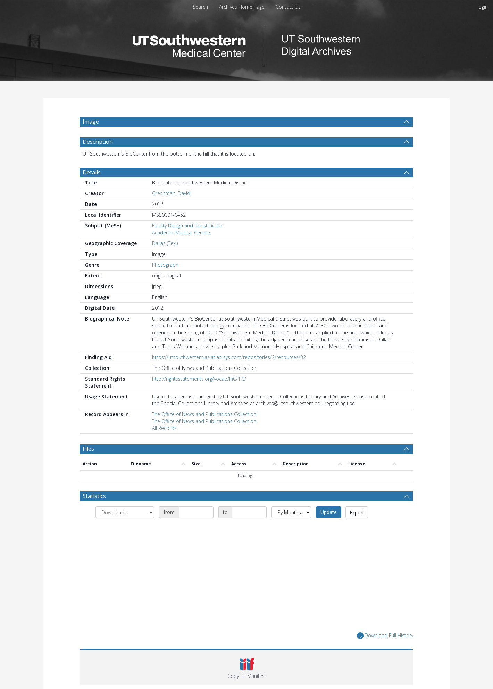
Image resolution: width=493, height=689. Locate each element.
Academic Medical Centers (181, 232)
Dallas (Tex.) (165, 243)
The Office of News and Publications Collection (204, 414)
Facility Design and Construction (187, 225)
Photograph (165, 265)
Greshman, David (171, 193)
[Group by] (124, 512)
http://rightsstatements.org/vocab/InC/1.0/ (199, 378)
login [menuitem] (482, 6)
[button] (246, 667)
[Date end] (249, 512)
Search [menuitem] (200, 6)
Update (328, 512)
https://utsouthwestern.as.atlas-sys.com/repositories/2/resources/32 (229, 357)
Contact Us (288, 6)
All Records (164, 428)
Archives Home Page (242, 6)
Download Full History (385, 635)
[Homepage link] (246, 44)
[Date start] (196, 512)
